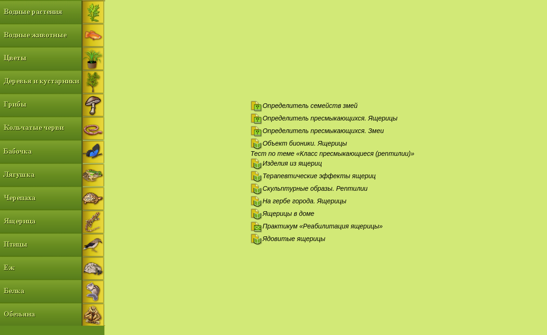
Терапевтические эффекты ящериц (319, 176)
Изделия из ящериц (292, 163)
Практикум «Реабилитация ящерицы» (323, 226)
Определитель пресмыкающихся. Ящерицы (330, 118)
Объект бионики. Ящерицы (305, 143)
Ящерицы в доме (288, 213)
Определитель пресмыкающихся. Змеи (323, 130)
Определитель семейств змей (310, 105)
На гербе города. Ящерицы (304, 201)
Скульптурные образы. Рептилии (315, 188)
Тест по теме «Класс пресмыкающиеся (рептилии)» (332, 153)
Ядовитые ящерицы (294, 238)
